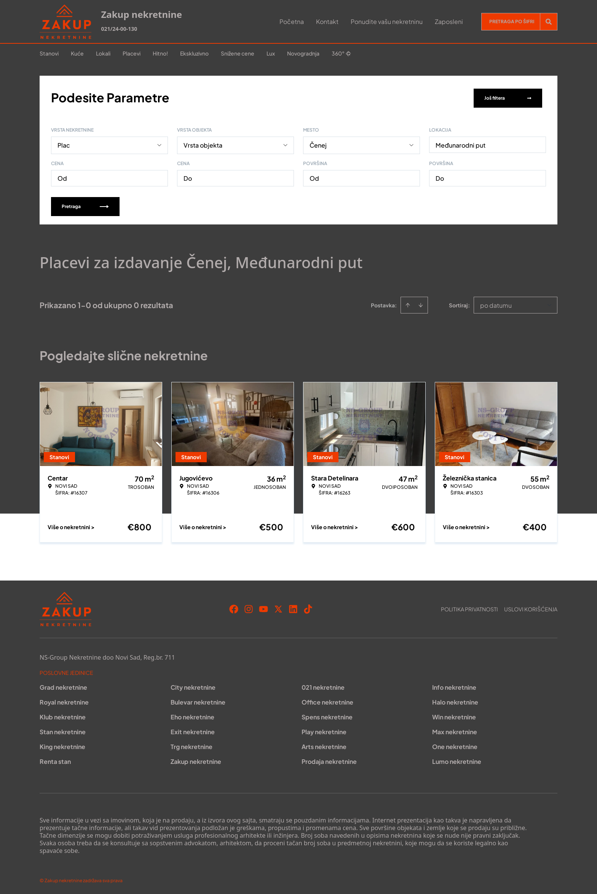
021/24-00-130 (119, 28)
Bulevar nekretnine (198, 701)
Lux (271, 53)
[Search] (548, 21)
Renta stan (55, 760)
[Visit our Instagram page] (248, 607)
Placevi (131, 53)
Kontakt (327, 21)
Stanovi (49, 53)
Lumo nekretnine (456, 760)
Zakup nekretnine (196, 760)
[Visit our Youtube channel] (263, 607)
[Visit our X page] (278, 607)
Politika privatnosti (469, 607)
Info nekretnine (454, 686)
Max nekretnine (454, 730)
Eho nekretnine (192, 715)
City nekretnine (193, 686)
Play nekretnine (324, 730)
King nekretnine (62, 745)
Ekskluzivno (194, 53)
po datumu (496, 304)
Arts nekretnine (324, 745)
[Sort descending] (420, 303)
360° (341, 53)
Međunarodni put (460, 144)
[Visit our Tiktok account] (308, 607)
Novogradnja (303, 53)
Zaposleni (449, 21)
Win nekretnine (454, 715)
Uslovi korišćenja (530, 607)
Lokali (103, 53)
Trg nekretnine (191, 745)
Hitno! (160, 53)
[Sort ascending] (407, 303)
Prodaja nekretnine (329, 760)
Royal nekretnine (64, 701)
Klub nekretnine (63, 715)
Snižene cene (237, 53)
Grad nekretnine (63, 686)
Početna (291, 21)
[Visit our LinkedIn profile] (293, 607)
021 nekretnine (323, 686)
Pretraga (85, 205)
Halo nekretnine (455, 701)
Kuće (77, 53)
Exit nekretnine (193, 730)
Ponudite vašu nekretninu (387, 21)
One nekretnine (454, 745)
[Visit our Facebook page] (233, 607)
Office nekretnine (327, 701)
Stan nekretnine (63, 730)
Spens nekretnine (327, 715)
